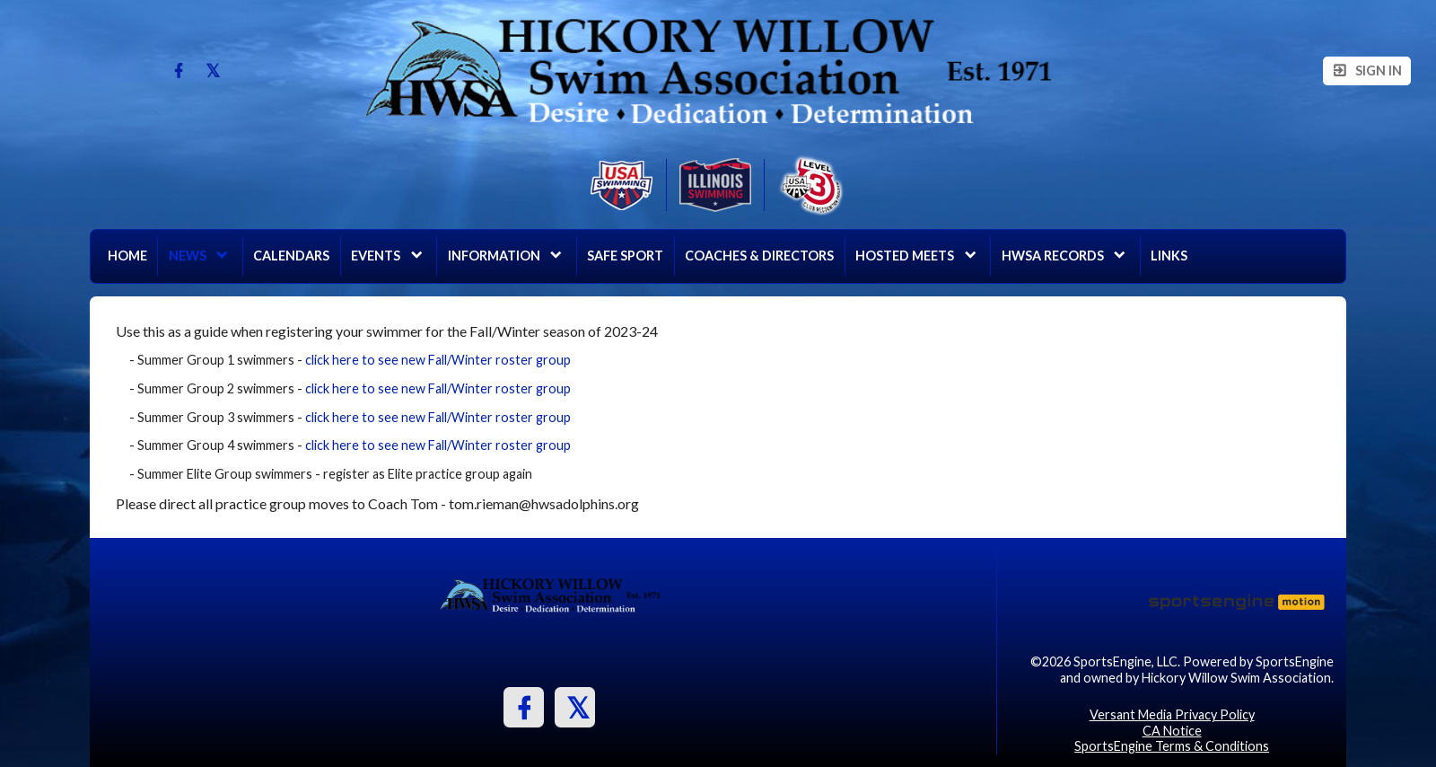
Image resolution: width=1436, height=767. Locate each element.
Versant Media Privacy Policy (1172, 714)
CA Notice (1172, 730)
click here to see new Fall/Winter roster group (438, 359)
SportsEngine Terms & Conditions (1171, 746)
